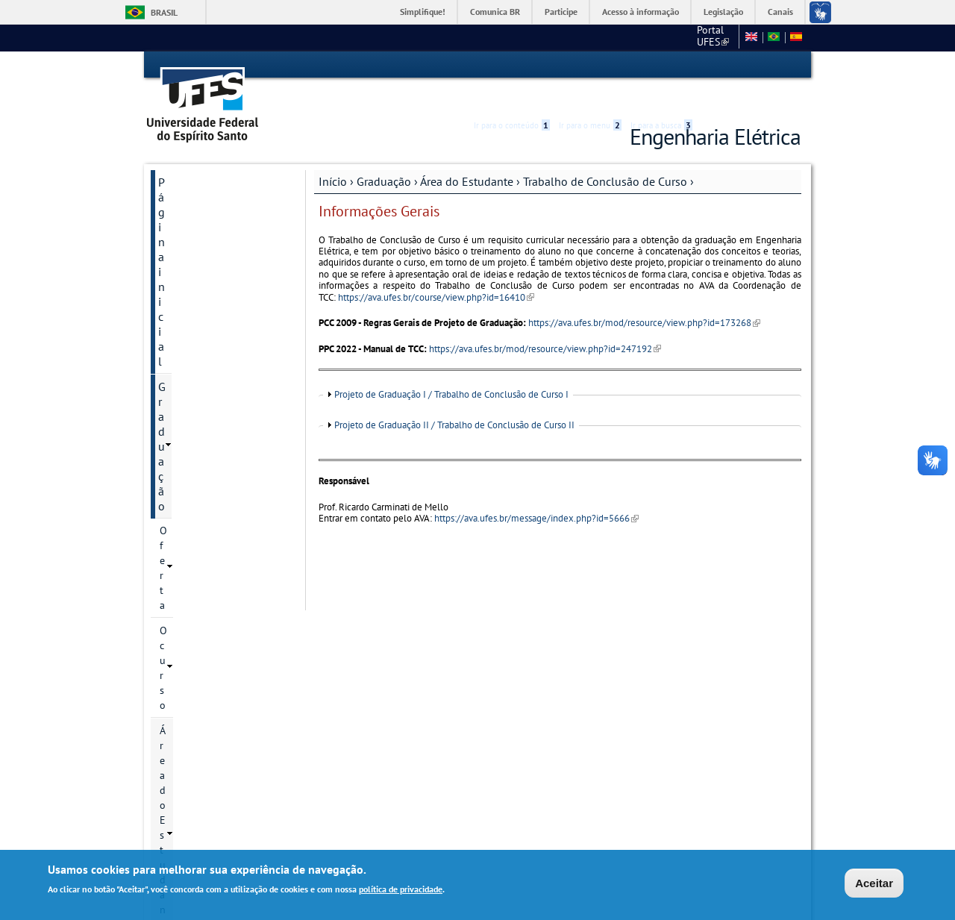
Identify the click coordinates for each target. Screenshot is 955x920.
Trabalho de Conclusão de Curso (605, 154)
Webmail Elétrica (189, 789)
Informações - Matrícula (226, 527)
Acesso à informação (640, 11)
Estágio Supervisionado (227, 396)
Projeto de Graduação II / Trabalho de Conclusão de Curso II (454, 398)
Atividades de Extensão (226, 462)
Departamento (194, 629)
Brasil (164, 12)
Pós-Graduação (196, 603)
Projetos (206, 371)
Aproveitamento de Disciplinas (216, 495)
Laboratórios (190, 654)
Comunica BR (495, 11)
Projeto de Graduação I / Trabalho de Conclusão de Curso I (451, 368)
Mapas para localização (218, 679)
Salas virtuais (181, 778)
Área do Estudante (466, 154)
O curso (177, 230)
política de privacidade (400, 889)
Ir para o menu (590, 65)
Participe (561, 11)
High (729, 65)
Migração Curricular (218, 553)
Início (333, 154)
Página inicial (192, 155)
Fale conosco (704, 37)
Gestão (175, 578)
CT (654, 37)
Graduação (384, 154)
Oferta (174, 205)
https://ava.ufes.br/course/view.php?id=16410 (436, 270)
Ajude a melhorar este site (213, 738)
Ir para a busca (661, 65)
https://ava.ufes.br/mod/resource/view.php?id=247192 (545, 322)
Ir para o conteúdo (512, 65)
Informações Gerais (230, 345)
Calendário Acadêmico (223, 280)
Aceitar (874, 883)
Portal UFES (602, 37)
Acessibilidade (711, 65)
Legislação (723, 11)
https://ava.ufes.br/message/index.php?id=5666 (536, 491)
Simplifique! (422, 11)
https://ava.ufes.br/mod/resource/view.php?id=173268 (644, 296)
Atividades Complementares (211, 429)
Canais (780, 11)
